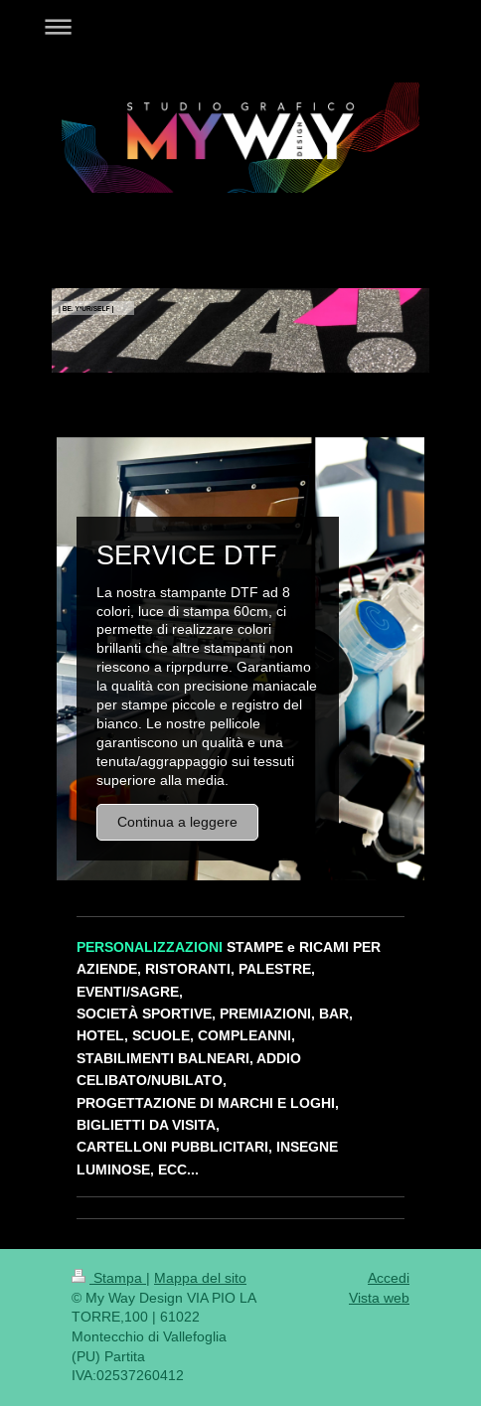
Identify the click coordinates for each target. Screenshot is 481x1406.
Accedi (388, 1278)
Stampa (109, 1278)
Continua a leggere (177, 822)
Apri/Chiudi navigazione (240, 26)
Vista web (379, 1298)
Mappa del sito (200, 1278)
